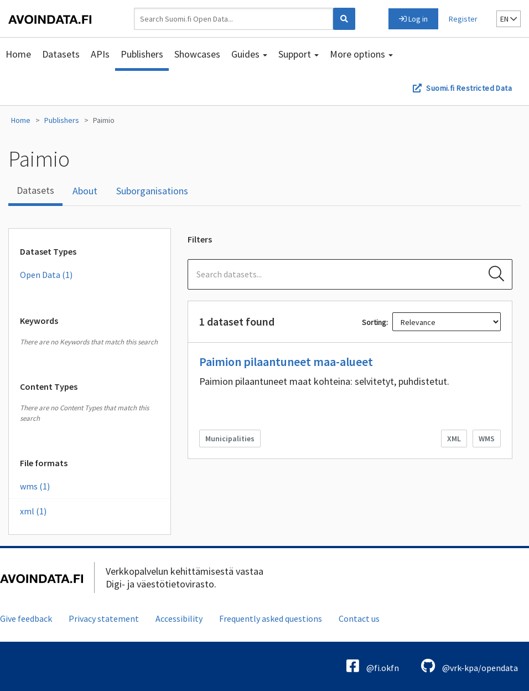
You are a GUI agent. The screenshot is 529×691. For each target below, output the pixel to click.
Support (298, 54)
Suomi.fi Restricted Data (469, 88)
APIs (100, 54)
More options (361, 54)
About (84, 190)
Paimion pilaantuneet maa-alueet (286, 361)
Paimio (104, 120)
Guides (249, 54)
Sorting (374, 322)
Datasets (61, 54)
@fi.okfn (372, 665)
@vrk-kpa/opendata (469, 665)
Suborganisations (152, 190)
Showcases (197, 54)
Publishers (142, 54)
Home (18, 54)
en (508, 19)
